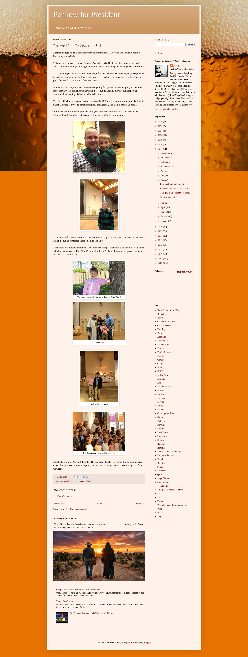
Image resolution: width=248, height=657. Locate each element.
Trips (159, 493)
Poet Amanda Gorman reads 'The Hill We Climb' (91, 613)
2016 (160, 226)
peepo (129, 642)
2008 (160, 263)
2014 (160, 236)
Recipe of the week (166, 455)
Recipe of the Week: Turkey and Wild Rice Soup (78, 589)
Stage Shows (163, 478)
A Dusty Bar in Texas (65, 518)
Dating (160, 333)
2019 (160, 140)
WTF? (160, 512)
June (163, 180)
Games (160, 360)
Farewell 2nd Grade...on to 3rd (174, 188)
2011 (160, 249)
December (165, 153)
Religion (80, 481)
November (166, 157)
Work (159, 509)
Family (160, 348)
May (163, 203)
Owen (160, 417)
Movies (160, 402)
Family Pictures (164, 352)
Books (160, 318)
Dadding (161, 329)
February (165, 216)
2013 (160, 240)
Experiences (162, 341)
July (163, 175)
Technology (162, 486)
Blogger (147, 642)
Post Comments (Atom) (76, 509)
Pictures (73, 481)
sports (160, 474)
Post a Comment (64, 496)
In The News (163, 375)
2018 (160, 144)
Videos (160, 501)
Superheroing (163, 482)
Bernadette (162, 314)
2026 (160, 121)
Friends (160, 356)
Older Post (139, 504)
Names (160, 409)
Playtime (161, 425)
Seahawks (161, 470)
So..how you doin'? (168, 197)
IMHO (160, 371)
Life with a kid (164, 386)
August (164, 171)
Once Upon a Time (165, 413)
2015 (160, 231)
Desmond (65, 481)
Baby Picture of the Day (168, 310)
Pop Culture (162, 432)
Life (159, 383)
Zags (159, 516)
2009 (160, 258)
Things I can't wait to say (67, 601)
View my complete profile (166, 109)
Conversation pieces (166, 321)
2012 (160, 245)
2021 (160, 131)
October (164, 162)
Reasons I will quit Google (172, 184)
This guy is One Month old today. (175, 193)
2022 (160, 126)
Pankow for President (86, 14)
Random (161, 444)
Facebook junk (164, 344)
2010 (160, 254)
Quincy (160, 440)
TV (158, 497)
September (166, 166)
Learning (161, 379)
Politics (160, 429)
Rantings (161, 448)
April (163, 207)
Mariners (161, 390)
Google (160, 363)
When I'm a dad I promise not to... (172, 505)
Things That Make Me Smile (170, 490)
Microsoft (161, 398)
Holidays (161, 367)
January (164, 221)
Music (160, 406)
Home (99, 504)
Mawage (161, 394)
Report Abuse (185, 271)
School (88, 481)
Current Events (164, 325)
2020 (160, 135)
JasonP (176, 66)
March (164, 212)
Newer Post (59, 504)
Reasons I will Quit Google (169, 451)
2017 (160, 149)
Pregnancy (162, 436)
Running (161, 463)
